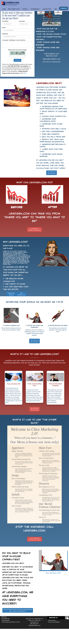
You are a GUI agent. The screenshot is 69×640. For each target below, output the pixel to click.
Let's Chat (17, 60)
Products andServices (11, 294)
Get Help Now (6, 618)
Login (55, 9)
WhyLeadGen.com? (21, 294)
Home (4, 9)
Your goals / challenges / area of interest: (13, 40)
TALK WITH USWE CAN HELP (51, 172)
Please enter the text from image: (17, 50)
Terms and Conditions (54, 622)
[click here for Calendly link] (51, 62)
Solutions (25, 9)
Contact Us (64, 8)
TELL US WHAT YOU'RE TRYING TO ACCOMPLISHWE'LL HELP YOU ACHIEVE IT (18, 610)
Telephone (5, 34)
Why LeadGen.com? (14, 9)
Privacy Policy (52, 620)
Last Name (22, 21)
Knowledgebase (35, 9)
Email (3, 27)
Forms (18, 622)
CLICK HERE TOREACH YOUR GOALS (34, 229)
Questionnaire (6, 620)
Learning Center (47, 9)
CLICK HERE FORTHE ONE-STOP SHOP (34, 539)
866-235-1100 (51, 56)
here (24, 73)
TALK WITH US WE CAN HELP (34, 341)
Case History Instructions (8, 622)
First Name (5, 21)
